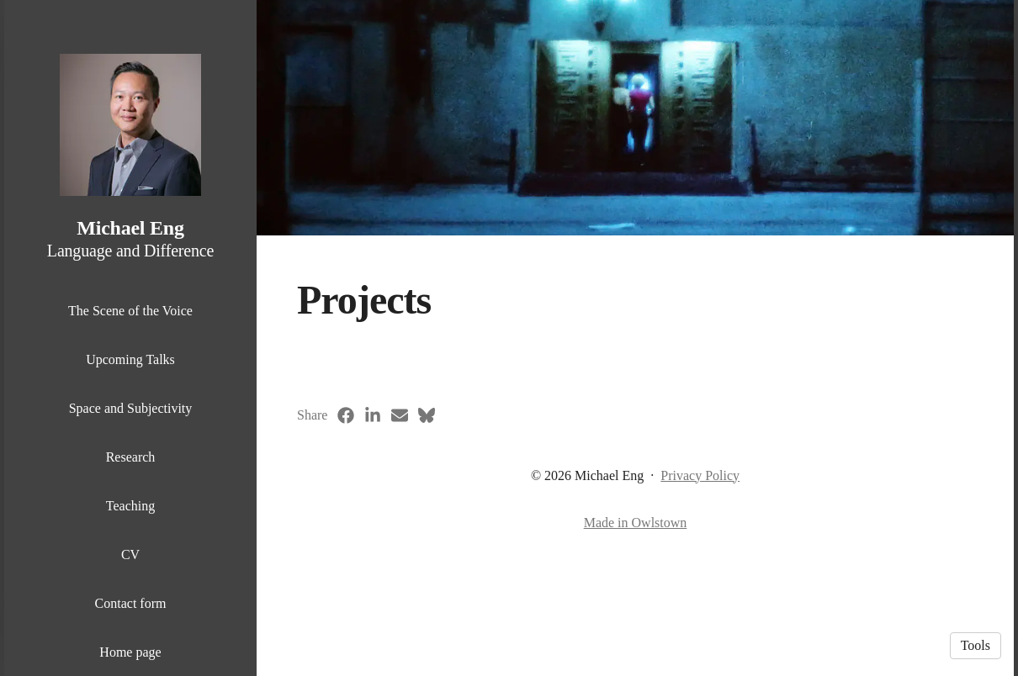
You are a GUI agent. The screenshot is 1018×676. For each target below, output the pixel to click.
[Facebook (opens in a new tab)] (345, 415)
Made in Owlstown (635, 522)
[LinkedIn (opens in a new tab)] (372, 415)
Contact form (131, 603)
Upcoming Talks (130, 359)
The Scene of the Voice (130, 311)
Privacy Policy (700, 475)
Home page (130, 652)
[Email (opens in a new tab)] (399, 415)
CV (130, 554)
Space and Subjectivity (131, 408)
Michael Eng (130, 228)
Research (131, 457)
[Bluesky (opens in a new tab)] (426, 415)
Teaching (130, 506)
